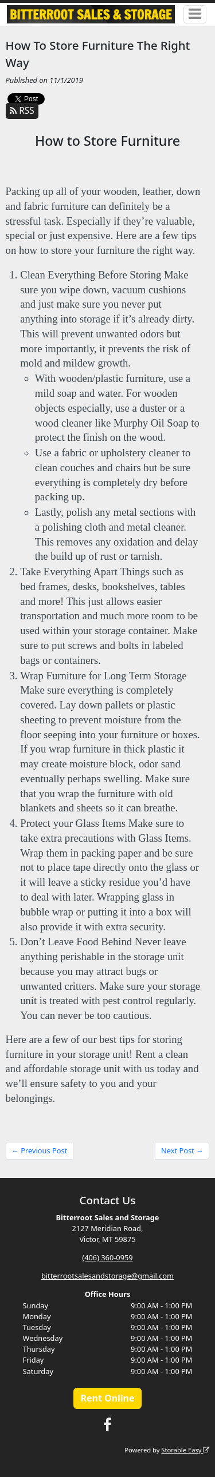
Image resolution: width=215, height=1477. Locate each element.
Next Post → (182, 1150)
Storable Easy (185, 1450)
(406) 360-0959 (107, 1257)
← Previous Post (39, 1150)
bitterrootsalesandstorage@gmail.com (107, 1276)
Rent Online (107, 1398)
